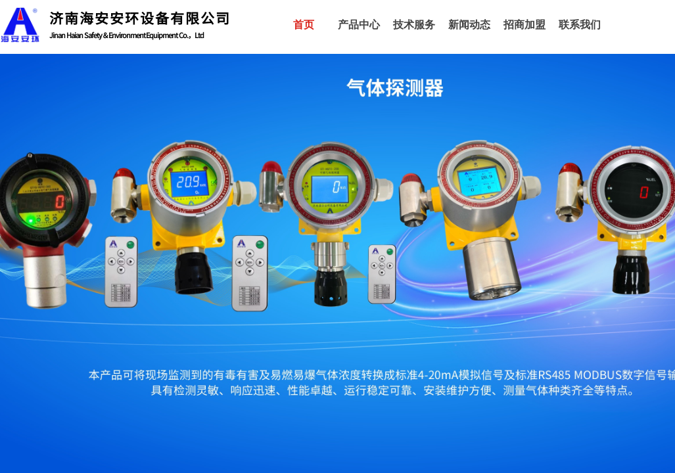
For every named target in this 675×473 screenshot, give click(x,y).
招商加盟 (524, 24)
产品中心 (359, 24)
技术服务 (414, 24)
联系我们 (580, 24)
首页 (303, 24)
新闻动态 (469, 24)
